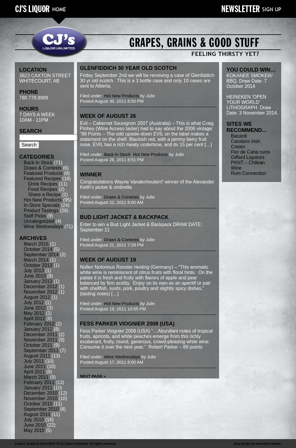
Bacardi (239, 135)
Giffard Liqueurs (248, 157)
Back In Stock (38, 162)
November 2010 (40, 398)
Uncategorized (39, 221)
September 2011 (41, 350)
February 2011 (39, 382)
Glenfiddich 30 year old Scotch (128, 68)
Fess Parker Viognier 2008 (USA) (127, 324)
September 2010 (41, 409)
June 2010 (35, 425)
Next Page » (93, 376)
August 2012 (37, 297)
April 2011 (34, 371)
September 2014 (41, 254)
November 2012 (40, 291)
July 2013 (34, 270)
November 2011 (40, 339)
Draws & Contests (43, 167)
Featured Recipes (42, 178)
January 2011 (38, 387)
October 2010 (38, 403)
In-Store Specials (42, 205)
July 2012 (34, 302)
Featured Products (43, 173)
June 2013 (35, 275)
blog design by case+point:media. (257, 443)
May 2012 (34, 313)
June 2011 (35, 366)
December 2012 (40, 286)
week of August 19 (108, 260)
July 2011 (34, 361)
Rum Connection (248, 173)
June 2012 (35, 307)
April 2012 (34, 318)
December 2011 (40, 334)
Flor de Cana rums (250, 151)
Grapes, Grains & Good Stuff (35, 443)
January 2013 (38, 281)
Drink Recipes (43, 183)
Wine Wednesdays (43, 226)
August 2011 (37, 355)
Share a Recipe (44, 194)
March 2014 (36, 259)
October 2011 (38, 345)
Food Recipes (42, 189)
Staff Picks (35, 215)
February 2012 (39, 323)
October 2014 (38, 249)
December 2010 (40, 393)
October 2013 (38, 265)
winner (91, 175)
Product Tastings (41, 210)
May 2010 (34, 430)
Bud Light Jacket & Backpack (124, 217)
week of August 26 (108, 116)
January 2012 (38, 329)
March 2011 (36, 377)
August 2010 (37, 414)
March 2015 (36, 243)
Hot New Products (43, 199)
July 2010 (34, 419)
